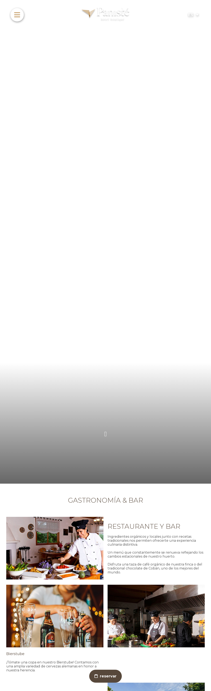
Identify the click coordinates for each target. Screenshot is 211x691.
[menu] (17, 15)
